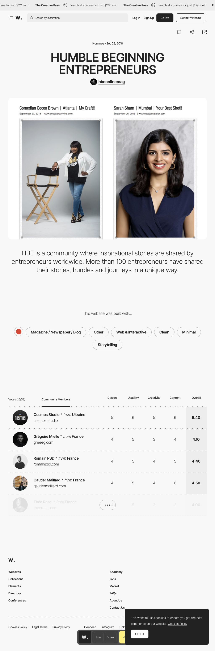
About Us (116, 600)
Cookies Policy (17, 627)
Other (98, 332)
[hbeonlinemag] (107, 81)
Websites (14, 572)
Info (98, 637)
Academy (116, 572)
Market (114, 586)
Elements (14, 586)
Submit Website (190, 18)
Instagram (108, 627)
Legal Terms (39, 627)
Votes (111, 637)
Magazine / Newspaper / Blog (56, 332)
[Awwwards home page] (85, 637)
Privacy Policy (61, 627)
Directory (14, 593)
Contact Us (117, 607)
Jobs (113, 579)
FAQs (113, 593)
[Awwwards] (19, 18)
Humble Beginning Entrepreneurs (107, 63)
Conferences (17, 600)
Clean (164, 332)
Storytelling (107, 344)
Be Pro (165, 18)
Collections (15, 579)
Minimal (189, 332)
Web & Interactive (131, 332)
